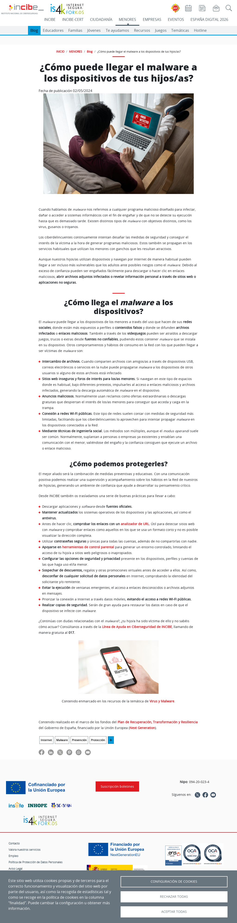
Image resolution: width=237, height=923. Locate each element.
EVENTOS (176, 19)
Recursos (142, 30)
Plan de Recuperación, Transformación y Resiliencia (158, 722)
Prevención (79, 740)
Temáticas (180, 30)
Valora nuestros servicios (25, 849)
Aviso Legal (15, 868)
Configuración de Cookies (174, 881)
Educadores (53, 30)
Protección (98, 740)
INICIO (60, 51)
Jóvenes (94, 30)
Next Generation (142, 728)
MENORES (127, 19)
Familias (75, 30)
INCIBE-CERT (73, 19)
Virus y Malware (162, 701)
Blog (34, 30)
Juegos (161, 30)
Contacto (14, 843)
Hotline (200, 30)
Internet (46, 740)
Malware (62, 740)
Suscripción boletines (117, 786)
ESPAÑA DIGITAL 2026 (209, 19)
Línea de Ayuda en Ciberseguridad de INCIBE (137, 627)
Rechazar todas (174, 896)
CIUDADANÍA (101, 19)
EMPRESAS (152, 19)
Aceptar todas (174, 912)
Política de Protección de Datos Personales (35, 862)
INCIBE (50, 19)
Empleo (13, 856)
